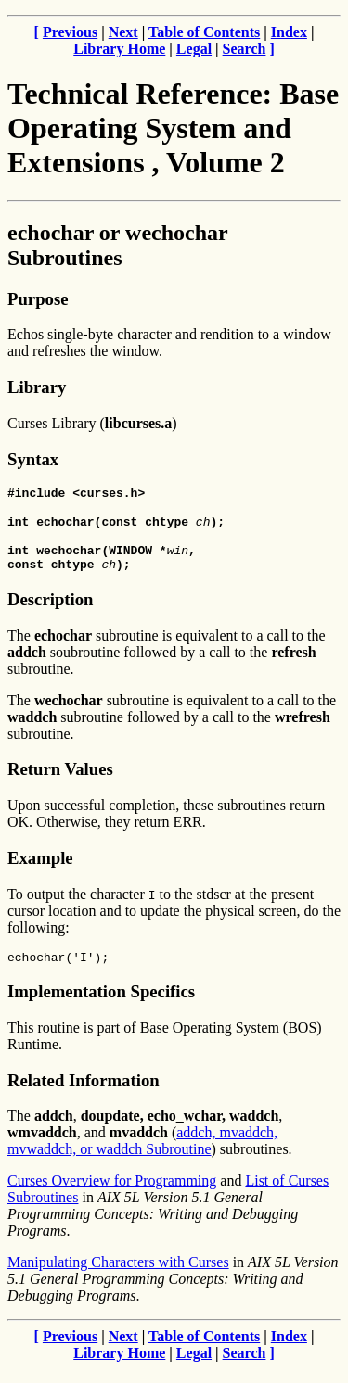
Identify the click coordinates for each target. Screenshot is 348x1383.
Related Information (83, 1094)
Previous (70, 32)
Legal (194, 49)
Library (36, 387)
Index (289, 32)
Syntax (32, 459)
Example (40, 869)
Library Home (119, 49)
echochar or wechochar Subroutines (117, 245)
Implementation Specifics (101, 1005)
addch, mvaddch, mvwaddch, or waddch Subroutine (142, 1154)
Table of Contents (204, 32)
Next (123, 32)
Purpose (37, 299)
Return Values (60, 780)
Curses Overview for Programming (111, 1194)
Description (50, 610)
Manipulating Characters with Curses (118, 1276)
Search (244, 49)
